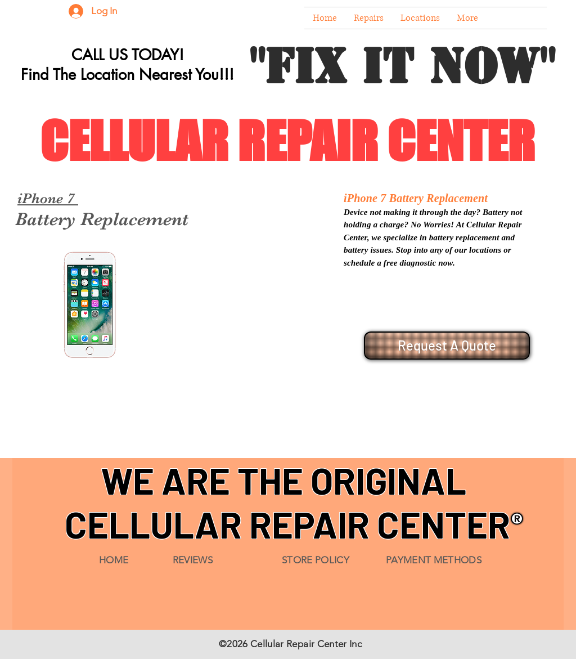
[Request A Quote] (447, 345)
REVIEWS (193, 560)
